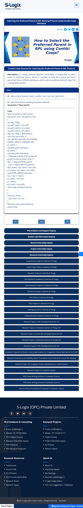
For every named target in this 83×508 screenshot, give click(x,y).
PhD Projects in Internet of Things (41, 303)
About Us (48, 465)
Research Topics (12, 485)
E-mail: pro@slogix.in (53, 429)
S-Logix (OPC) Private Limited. (32, 501)
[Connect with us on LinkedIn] (24, 413)
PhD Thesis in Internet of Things (41, 297)
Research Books (12, 481)
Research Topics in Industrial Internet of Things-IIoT (41, 328)
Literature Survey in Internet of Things (41, 291)
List (41, 222)
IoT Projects (49, 445)
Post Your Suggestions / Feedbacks (59, 485)
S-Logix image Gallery (53, 481)
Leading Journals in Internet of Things (41, 309)
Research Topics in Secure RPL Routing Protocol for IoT (41, 334)
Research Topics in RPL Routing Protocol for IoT (41, 322)
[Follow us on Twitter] (17, 413)
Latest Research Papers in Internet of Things (41, 285)
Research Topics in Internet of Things (41, 273)
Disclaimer (61, 501)
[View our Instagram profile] (30, 413)
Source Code (11, 469)
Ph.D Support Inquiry (14, 437)
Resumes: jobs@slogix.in (55, 477)
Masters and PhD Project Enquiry (41, 237)
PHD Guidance (12, 445)
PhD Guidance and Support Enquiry (41, 231)
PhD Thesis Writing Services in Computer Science (41, 376)
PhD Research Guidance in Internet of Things (41, 279)
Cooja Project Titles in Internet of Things (41, 267)
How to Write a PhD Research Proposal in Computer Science (41, 388)
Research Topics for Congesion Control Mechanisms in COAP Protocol (41, 364)
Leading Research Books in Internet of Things (41, 316)
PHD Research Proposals (16, 449)
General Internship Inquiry (41, 243)
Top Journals (11, 465)
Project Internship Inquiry (41, 249)
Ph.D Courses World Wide (16, 477)
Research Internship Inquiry (41, 255)
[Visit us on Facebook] (11, 413)
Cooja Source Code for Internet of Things (41, 261)
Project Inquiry (51, 437)
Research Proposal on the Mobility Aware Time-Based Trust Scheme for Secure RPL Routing (41, 358)
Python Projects (51, 449)
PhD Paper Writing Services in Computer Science (41, 382)
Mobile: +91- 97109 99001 (16, 433)
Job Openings (50, 473)
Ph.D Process (11, 473)
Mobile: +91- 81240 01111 (55, 433)
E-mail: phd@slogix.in (14, 429)
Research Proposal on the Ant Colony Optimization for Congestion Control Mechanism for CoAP (41, 352)
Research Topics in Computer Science (41, 370)
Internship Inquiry (52, 469)
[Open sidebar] (81, 254)
